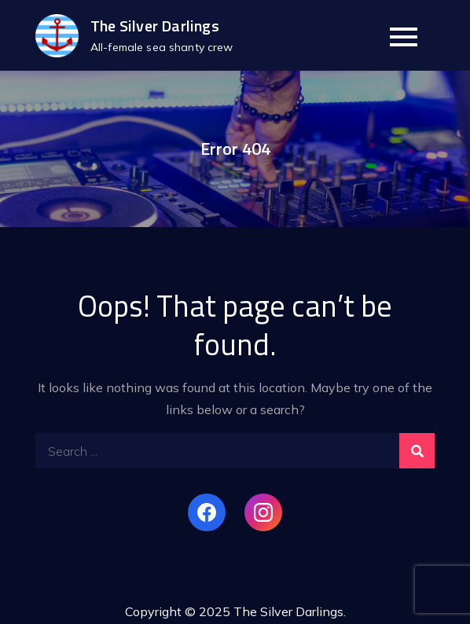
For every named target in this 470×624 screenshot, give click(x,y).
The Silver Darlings (154, 25)
